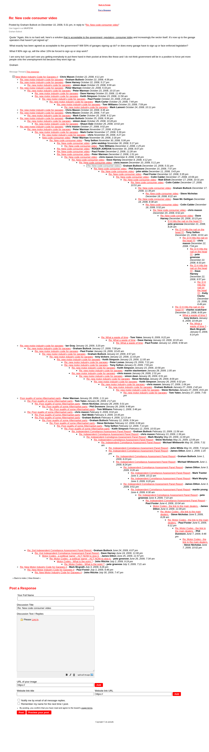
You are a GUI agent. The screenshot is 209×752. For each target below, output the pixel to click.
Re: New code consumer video (102, 24)
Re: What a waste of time (114, 337)
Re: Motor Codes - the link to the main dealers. (190, 529)
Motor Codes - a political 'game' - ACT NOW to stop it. (70, 556)
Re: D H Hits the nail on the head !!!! (195, 239)
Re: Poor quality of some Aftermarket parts (50, 401)
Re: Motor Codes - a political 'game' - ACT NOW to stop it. (80, 558)
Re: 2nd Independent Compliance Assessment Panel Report (59, 550)
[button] (75, 686)
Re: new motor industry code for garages (41, 79)
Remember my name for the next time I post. (43, 715)
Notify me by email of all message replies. (41, 711)
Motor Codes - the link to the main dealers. (175, 506)
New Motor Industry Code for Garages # (36, 76)
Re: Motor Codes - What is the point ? (84, 564)
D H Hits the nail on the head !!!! (185, 221)
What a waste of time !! (195, 315)
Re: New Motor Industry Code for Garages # (43, 567)
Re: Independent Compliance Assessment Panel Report (101, 431)
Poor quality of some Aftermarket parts (40, 398)
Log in (35, 619)
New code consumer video (56, 137)
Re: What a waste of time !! (198, 325)
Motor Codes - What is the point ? (75, 561)
